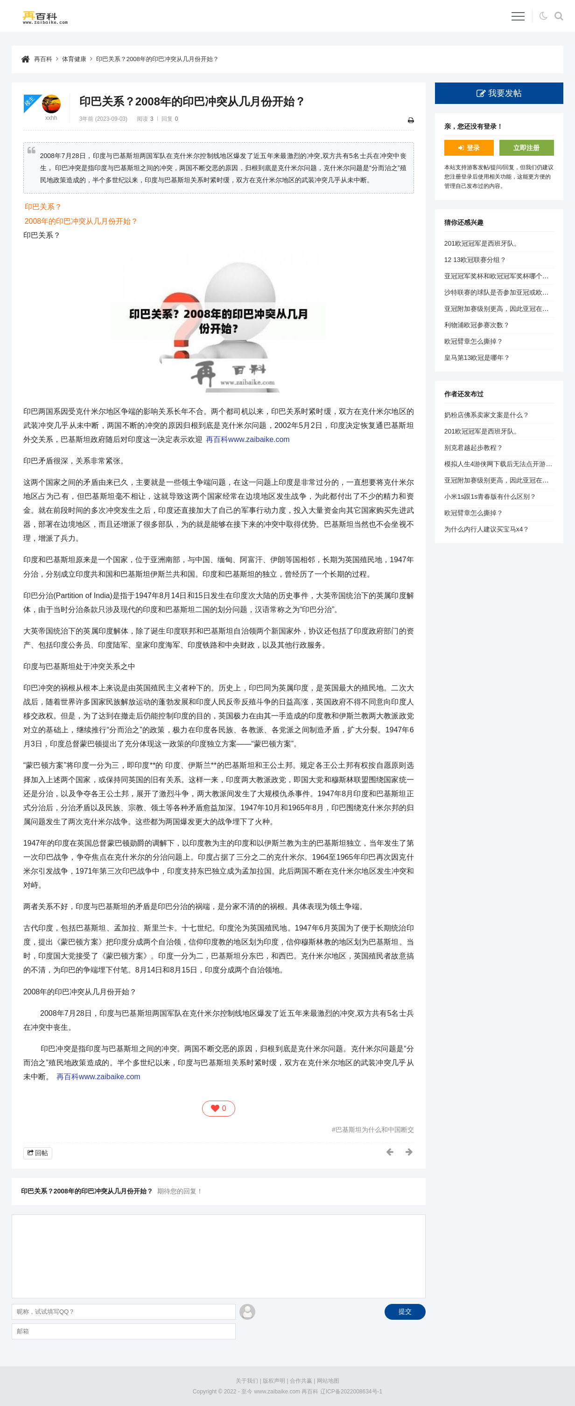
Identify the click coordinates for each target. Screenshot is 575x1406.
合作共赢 (301, 1381)
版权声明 (274, 1381)
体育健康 (76, 58)
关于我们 (247, 1381)
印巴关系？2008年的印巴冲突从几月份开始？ (165, 58)
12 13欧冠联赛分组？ (475, 259)
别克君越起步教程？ (473, 447)
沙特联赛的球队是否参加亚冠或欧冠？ (499, 292)
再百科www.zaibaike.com (248, 439)
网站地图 (328, 1381)
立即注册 (526, 147)
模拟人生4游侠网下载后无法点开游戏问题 (505, 464)
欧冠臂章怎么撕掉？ (473, 341)
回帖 (41, 1153)
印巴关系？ (43, 207)
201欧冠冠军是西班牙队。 (482, 243)
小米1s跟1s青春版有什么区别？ (490, 496)
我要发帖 (505, 92)
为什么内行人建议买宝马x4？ (487, 529)
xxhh (51, 117)
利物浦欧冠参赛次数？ (477, 325)
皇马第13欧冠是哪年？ (477, 357)
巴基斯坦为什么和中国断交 (375, 1129)
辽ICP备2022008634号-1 (351, 1391)
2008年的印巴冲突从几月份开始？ (82, 221)
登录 (473, 147)
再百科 (44, 58)
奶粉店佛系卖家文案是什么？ (486, 415)
